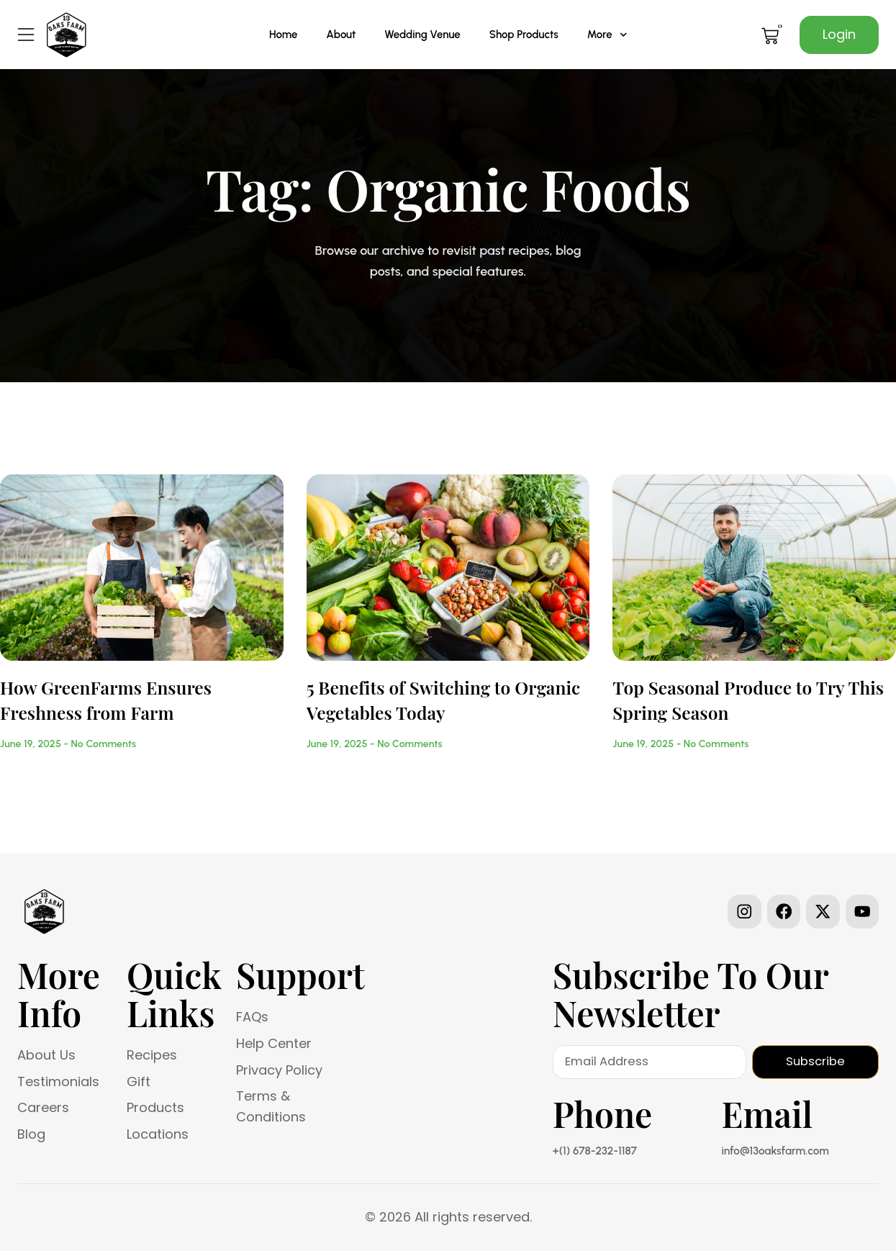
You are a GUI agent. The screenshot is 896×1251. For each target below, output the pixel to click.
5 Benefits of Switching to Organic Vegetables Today (444, 699)
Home (283, 34)
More (607, 35)
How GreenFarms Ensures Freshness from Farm (106, 699)
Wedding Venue (422, 34)
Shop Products (523, 34)
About (341, 34)
